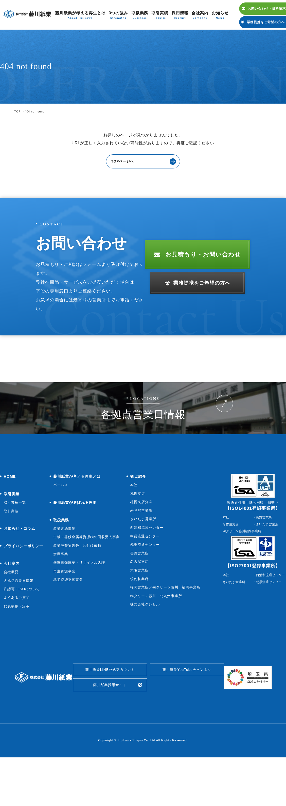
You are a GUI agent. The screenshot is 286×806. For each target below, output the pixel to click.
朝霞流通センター (145, 580)
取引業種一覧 (15, 546)
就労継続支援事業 (68, 623)
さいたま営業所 (143, 563)
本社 (134, 529)
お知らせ (220, 15)
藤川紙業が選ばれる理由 (75, 546)
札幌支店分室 (141, 546)
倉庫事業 (60, 598)
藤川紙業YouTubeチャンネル (186, 714)
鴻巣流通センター (145, 588)
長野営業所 (139, 597)
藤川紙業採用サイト (110, 732)
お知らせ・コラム (19, 572)
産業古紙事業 (64, 572)
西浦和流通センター (146, 571)
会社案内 (200, 15)
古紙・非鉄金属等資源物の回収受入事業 (86, 581)
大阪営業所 (139, 614)
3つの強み (118, 15)
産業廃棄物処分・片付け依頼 (77, 589)
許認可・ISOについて (22, 633)
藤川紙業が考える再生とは (80, 15)
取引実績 (159, 15)
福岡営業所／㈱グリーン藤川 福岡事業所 (165, 631)
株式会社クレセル (145, 648)
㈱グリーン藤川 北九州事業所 (156, 639)
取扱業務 (139, 15)
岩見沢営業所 (141, 554)
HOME (10, 520)
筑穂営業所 (139, 622)
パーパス (60, 529)
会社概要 (11, 616)
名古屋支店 (139, 605)
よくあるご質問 (17, 641)
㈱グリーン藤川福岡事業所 (242, 575)
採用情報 (180, 15)
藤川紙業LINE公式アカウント (110, 714)
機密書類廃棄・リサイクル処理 (79, 606)
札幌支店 (137, 537)
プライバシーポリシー (23, 589)
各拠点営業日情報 (18, 624)
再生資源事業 (64, 615)
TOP (17, 111)
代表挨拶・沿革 (17, 650)
